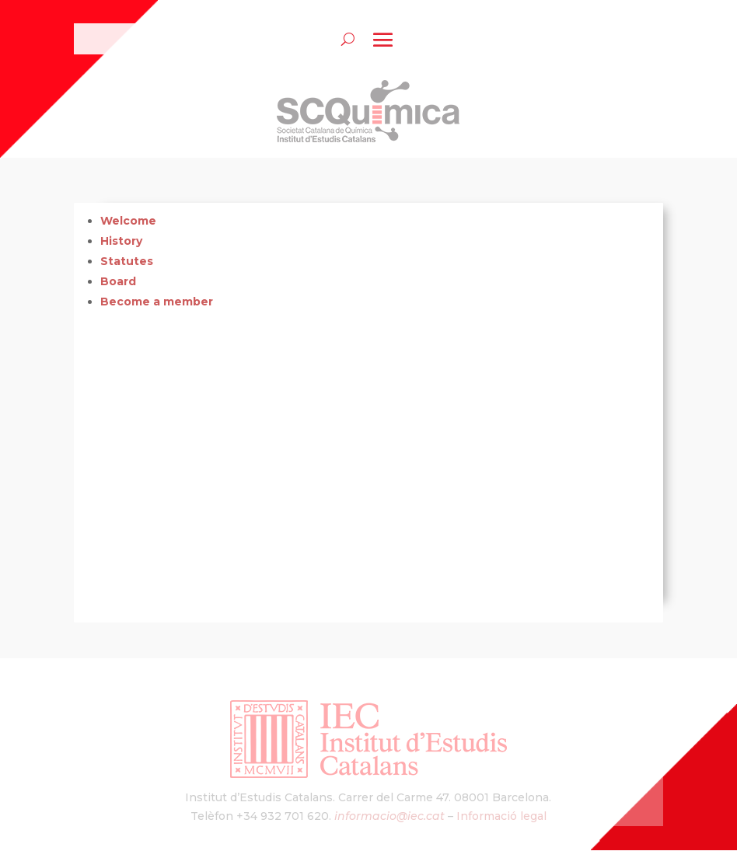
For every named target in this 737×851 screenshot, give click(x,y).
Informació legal (501, 816)
